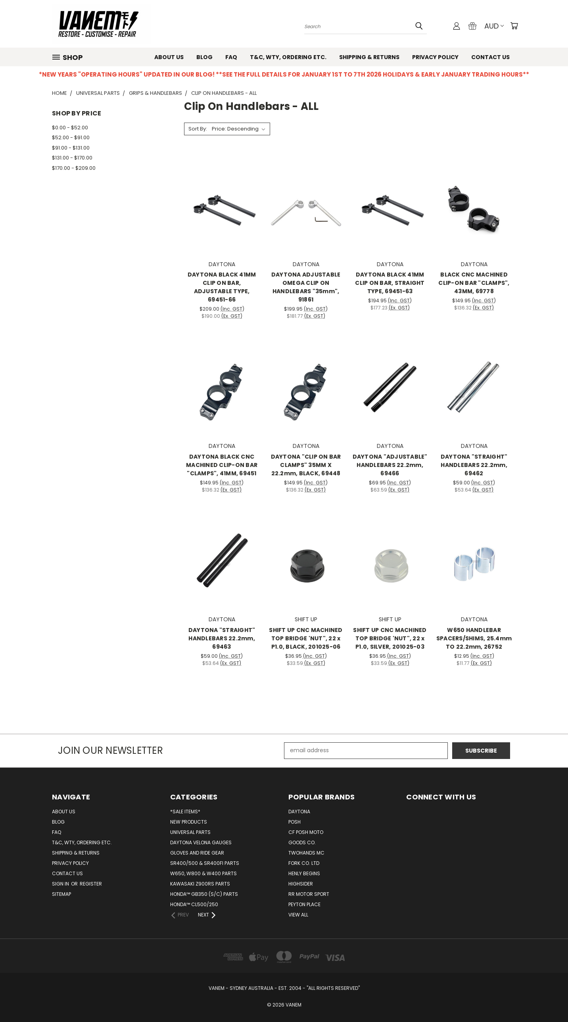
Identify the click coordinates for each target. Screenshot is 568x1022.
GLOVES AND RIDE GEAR (197, 852)
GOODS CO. (302, 842)
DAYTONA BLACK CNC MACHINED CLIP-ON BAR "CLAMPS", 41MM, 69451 (221, 465)
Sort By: (197, 129)
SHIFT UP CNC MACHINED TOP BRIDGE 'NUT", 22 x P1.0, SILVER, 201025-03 (389, 638)
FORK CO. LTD (303, 863)
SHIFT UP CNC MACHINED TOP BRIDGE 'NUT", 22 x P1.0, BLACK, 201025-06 (305, 638)
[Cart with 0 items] (514, 26)
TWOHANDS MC (306, 852)
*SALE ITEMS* (185, 811)
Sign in (61, 883)
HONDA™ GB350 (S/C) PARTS (204, 894)
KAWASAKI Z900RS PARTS (200, 883)
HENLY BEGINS (304, 873)
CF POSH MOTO (305, 832)
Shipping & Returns (369, 57)
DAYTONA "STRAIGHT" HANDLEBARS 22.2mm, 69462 (474, 465)
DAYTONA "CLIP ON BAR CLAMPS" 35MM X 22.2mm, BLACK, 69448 (306, 465)
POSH (294, 821)
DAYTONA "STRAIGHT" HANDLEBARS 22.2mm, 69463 (221, 638)
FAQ (231, 57)
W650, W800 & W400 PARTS (203, 873)
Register (91, 883)
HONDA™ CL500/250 (194, 904)
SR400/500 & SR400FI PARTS (204, 863)
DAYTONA (299, 811)
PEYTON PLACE (304, 904)
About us (169, 57)
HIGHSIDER (300, 883)
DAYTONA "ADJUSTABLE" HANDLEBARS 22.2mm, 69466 (390, 465)
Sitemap (61, 894)
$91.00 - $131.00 (71, 148)
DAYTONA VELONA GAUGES (201, 842)
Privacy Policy (435, 57)
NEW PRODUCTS (188, 821)
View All (298, 914)
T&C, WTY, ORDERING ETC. (288, 57)
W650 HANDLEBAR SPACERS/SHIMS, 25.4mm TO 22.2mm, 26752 (474, 638)
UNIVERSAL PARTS (190, 832)
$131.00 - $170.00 (72, 157)
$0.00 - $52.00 (70, 127)
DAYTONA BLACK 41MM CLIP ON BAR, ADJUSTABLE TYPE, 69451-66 (222, 287)
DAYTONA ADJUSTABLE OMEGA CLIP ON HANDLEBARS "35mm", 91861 (306, 287)
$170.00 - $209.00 (74, 168)
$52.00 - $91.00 (71, 137)
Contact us (490, 57)
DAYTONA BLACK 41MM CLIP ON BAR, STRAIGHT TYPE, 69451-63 (389, 283)
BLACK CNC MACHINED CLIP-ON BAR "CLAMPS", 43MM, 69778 (473, 283)
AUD (494, 26)
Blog (204, 57)
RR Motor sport (308, 894)
